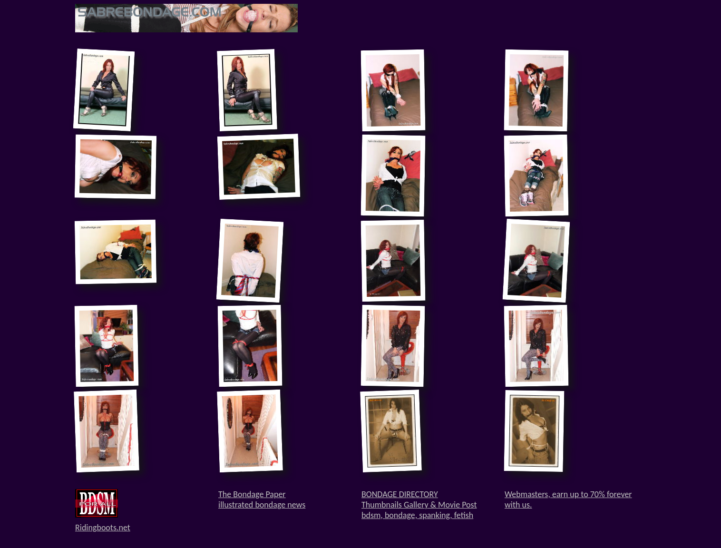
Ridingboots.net (102, 527)
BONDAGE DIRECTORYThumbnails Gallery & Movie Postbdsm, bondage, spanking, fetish (419, 504)
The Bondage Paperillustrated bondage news (261, 499)
